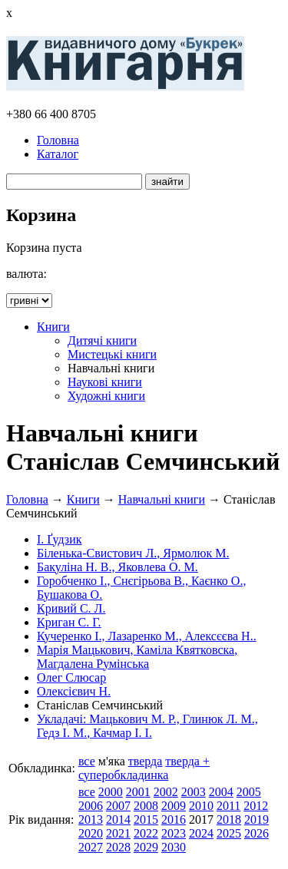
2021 (118, 833)
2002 (166, 791)
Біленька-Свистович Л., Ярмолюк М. (133, 553)
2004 (221, 791)
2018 (229, 819)
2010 (201, 805)
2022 (146, 833)
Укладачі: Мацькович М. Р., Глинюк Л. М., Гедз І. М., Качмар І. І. (147, 725)
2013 (90, 819)
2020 (90, 833)
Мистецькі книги (112, 354)
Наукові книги (105, 381)
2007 (118, 805)
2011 (228, 805)
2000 (110, 791)
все (86, 761)
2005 (249, 791)
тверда (145, 761)
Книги (53, 326)
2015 (146, 819)
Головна (58, 140)
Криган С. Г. (69, 622)
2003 (193, 791)
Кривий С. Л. (71, 608)
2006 (90, 805)
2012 (255, 805)
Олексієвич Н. (74, 691)
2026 (256, 833)
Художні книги (106, 395)
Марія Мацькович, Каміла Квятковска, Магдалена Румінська (137, 656)
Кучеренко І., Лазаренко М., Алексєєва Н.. (147, 636)
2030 (173, 847)
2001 (138, 791)
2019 (256, 819)
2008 (146, 805)
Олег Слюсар (71, 677)
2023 (173, 833)
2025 (229, 833)
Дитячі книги (102, 340)
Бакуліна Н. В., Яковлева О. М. (117, 566)
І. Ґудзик (59, 539)
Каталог (57, 153)
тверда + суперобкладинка (144, 768)
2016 (173, 819)
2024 (201, 833)
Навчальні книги (161, 499)
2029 (146, 847)
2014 (118, 819)
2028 (118, 847)
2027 (90, 847)
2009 (173, 805)
